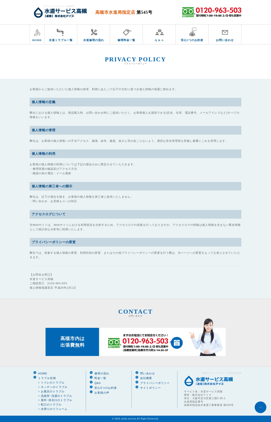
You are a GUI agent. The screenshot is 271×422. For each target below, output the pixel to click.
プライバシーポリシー (155, 383)
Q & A (159, 40)
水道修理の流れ (93, 40)
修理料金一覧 (126, 40)
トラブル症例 (47, 378)
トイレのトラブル (53, 382)
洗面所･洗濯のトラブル (56, 395)
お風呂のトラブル (53, 391)
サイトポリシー (150, 387)
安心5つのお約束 (192, 40)
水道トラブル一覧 (61, 40)
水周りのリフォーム (54, 409)
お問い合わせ (225, 40)
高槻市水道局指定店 (123, 12)
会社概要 (146, 378)
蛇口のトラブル (51, 404)
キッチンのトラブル (54, 387)
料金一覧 (100, 378)
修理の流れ (101, 373)
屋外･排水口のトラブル (56, 400)
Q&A (97, 383)
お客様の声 (101, 392)
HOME (37, 40)
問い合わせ (147, 373)
